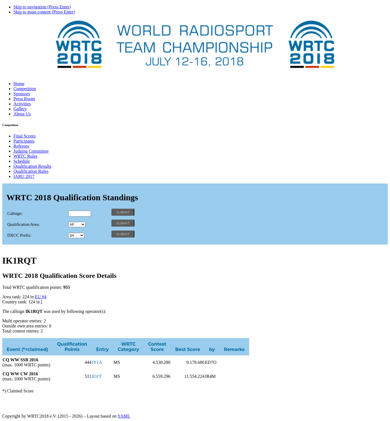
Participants (24, 141)
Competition (24, 88)
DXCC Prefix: (19, 235)
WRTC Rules (25, 156)
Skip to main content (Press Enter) (44, 12)
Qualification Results (32, 166)
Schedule (21, 161)
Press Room (24, 98)
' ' (76, 224)
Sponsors (21, 93)
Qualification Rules (30, 171)
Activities (22, 103)
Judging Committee (31, 151)
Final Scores (24, 136)
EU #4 (40, 296)
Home (18, 83)
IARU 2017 (23, 176)
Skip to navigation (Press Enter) (42, 6)
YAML (124, 416)
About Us (22, 113)
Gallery (20, 108)
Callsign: (14, 213)
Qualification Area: (23, 224)
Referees (21, 146)
